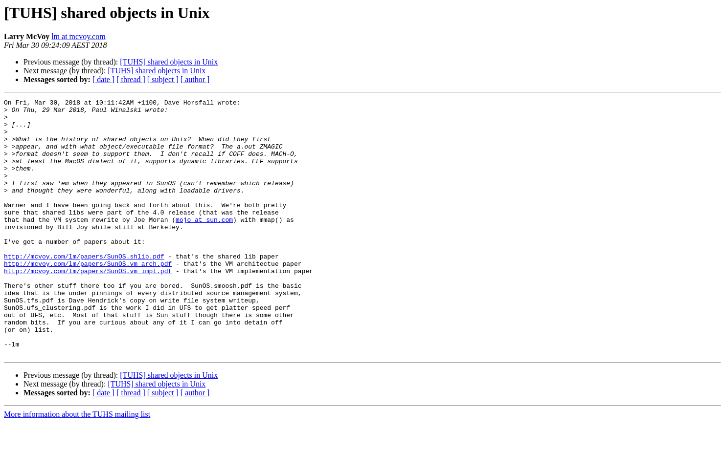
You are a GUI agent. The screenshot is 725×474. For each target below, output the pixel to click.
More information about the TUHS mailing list (77, 465)
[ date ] (103, 79)
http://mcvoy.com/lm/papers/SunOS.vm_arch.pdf (88, 297)
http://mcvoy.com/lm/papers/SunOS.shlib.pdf (84, 288)
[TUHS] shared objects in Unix (169, 62)
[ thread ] (130, 79)
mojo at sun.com (204, 244)
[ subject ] (163, 79)
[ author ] (195, 79)
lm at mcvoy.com (78, 36)
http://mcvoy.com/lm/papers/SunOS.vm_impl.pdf (88, 306)
